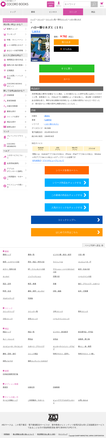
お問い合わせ (83, 400)
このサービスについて (15, 156)
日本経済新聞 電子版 (10, 374)
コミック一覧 (33, 311)
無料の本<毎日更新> (15, 65)
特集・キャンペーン (15, 40)
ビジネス (53, 12)
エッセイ (6, 276)
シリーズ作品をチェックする (66, 182)
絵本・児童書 (83, 291)
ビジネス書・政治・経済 (62, 255)
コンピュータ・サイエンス (13, 346)
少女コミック (8, 319)
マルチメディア (8, 298)
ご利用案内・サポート (15, 178)
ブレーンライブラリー (15, 137)
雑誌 (93, 12)
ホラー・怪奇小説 (9, 269)
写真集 (30, 298)
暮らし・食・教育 (84, 346)
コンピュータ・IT (84, 262)
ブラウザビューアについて (53, 160)
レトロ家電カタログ (15, 45)
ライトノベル (58, 262)
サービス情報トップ (10, 400)
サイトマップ (62, 434)
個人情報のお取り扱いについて (23, 434)
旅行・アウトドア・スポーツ (89, 284)
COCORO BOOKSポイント (14, 85)
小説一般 (81, 255)
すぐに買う (66, 68)
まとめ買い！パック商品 (15, 77)
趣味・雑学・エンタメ (36, 291)
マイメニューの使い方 (15, 186)
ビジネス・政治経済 (60, 332)
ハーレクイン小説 (84, 276)
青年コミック (83, 311)
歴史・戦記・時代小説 (36, 262)
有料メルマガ (8, 361)
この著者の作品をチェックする (66, 195)
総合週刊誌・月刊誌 (85, 332)
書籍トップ (7, 255)
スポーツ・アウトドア (36, 346)
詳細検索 (10, 95)
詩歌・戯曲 (57, 291)
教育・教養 (32, 284)
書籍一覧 (31, 255)
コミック (73, 12)
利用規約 (7, 434)
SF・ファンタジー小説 (36, 269)
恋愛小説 (56, 276)
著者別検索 (11, 101)
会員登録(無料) (13, 163)
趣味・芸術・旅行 (9, 354)
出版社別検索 (12, 106)
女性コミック (33, 319)
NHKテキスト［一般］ (86, 354)
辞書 (54, 284)
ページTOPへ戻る (92, 245)
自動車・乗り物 (84, 339)
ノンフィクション (34, 276)
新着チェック (12, 29)
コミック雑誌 (33, 354)
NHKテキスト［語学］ (61, 354)
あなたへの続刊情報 (15, 50)
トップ (13, 12)
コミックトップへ (67, 220)
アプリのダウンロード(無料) (14, 170)
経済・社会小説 (84, 269)
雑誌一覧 (31, 332)
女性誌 (55, 339)
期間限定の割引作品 (15, 60)
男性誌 (30, 339)
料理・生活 (7, 291)
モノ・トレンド (8, 339)
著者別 (5, 387)
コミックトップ (8, 311)
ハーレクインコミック (61, 319)
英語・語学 (7, 284)
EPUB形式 (36, 160)
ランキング (11, 34)
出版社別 (31, 387)
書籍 (33, 12)
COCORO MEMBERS (11, 145)
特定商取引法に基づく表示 (46, 434)
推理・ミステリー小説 (11, 262)
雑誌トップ (7, 332)
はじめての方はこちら (67, 232)
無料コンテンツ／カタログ (38, 361)
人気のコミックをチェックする (66, 207)
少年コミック (58, 311)
